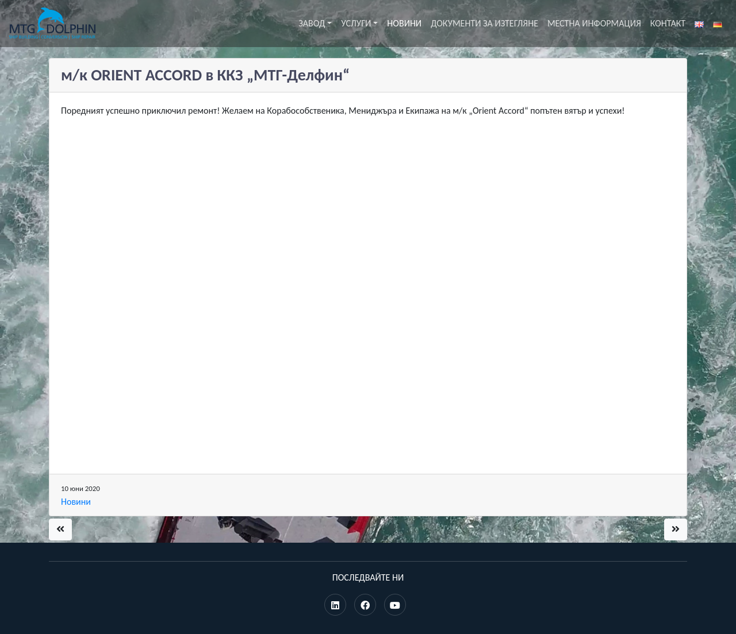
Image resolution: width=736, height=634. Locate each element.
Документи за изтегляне (484, 23)
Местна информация (594, 23)
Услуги (356, 23)
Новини (404, 23)
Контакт (667, 23)
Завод (311, 23)
